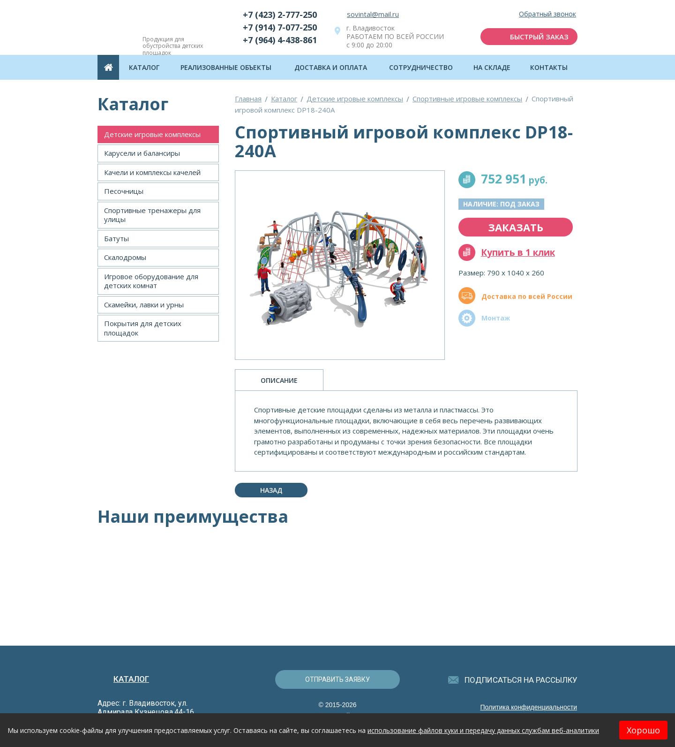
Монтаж (495, 317)
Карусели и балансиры (142, 153)
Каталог (284, 98)
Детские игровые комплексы (152, 134)
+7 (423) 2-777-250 (280, 14)
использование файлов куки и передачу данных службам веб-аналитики (483, 730)
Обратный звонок (547, 14)
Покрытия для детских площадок (142, 328)
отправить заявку (337, 679)
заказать (515, 227)
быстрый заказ (539, 36)
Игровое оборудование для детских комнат (151, 281)
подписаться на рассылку (521, 680)
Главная (248, 98)
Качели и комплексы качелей (152, 172)
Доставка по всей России (526, 296)
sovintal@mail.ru (373, 14)
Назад (271, 490)
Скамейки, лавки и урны (144, 304)
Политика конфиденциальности (528, 707)
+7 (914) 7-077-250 (280, 27)
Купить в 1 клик (518, 252)
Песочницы (123, 191)
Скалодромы (125, 257)
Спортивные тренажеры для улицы (152, 215)
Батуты (116, 238)
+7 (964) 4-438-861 (280, 40)
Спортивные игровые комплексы (467, 98)
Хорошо (643, 730)
